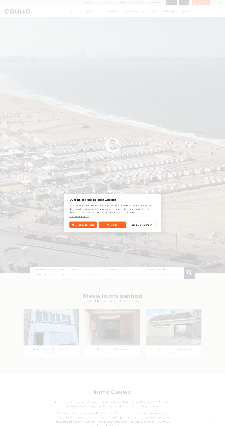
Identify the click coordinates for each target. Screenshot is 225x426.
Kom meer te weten (79, 216)
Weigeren (112, 224)
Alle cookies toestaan (83, 224)
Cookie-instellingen (141, 224)
